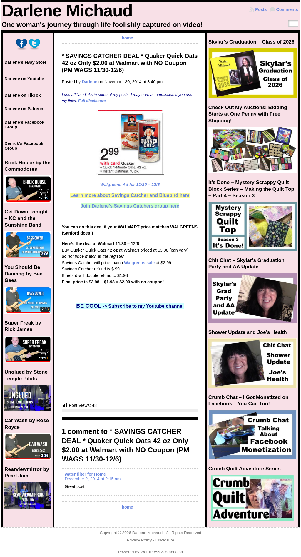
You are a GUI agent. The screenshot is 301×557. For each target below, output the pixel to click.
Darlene (89, 81)
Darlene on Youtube (24, 78)
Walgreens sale (139, 262)
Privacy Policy (139, 540)
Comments (287, 9)
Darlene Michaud (67, 10)
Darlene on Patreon (23, 108)
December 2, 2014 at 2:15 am (93, 478)
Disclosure (164, 540)
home (127, 38)
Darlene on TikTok (22, 95)
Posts (261, 9)
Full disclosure (92, 100)
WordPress (150, 552)
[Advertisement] (130, 358)
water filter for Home (85, 474)
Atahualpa (174, 552)
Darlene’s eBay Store (25, 62)
